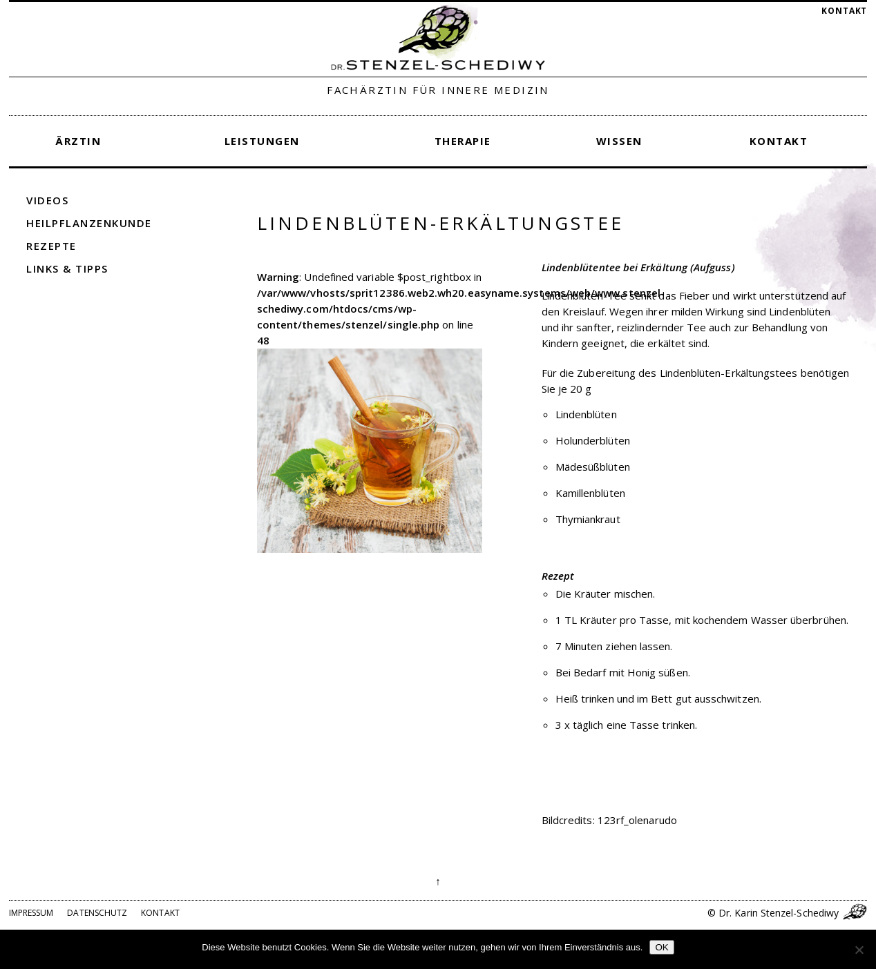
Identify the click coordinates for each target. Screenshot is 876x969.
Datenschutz (97, 913)
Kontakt (844, 11)
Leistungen (262, 141)
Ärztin (78, 141)
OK (661, 947)
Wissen (619, 141)
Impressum (31, 913)
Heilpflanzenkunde (89, 223)
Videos (47, 200)
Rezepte (51, 246)
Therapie (463, 141)
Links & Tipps (67, 268)
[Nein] (859, 950)
